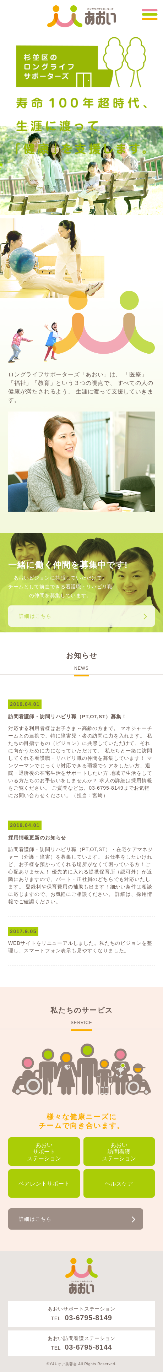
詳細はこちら (35, 616)
